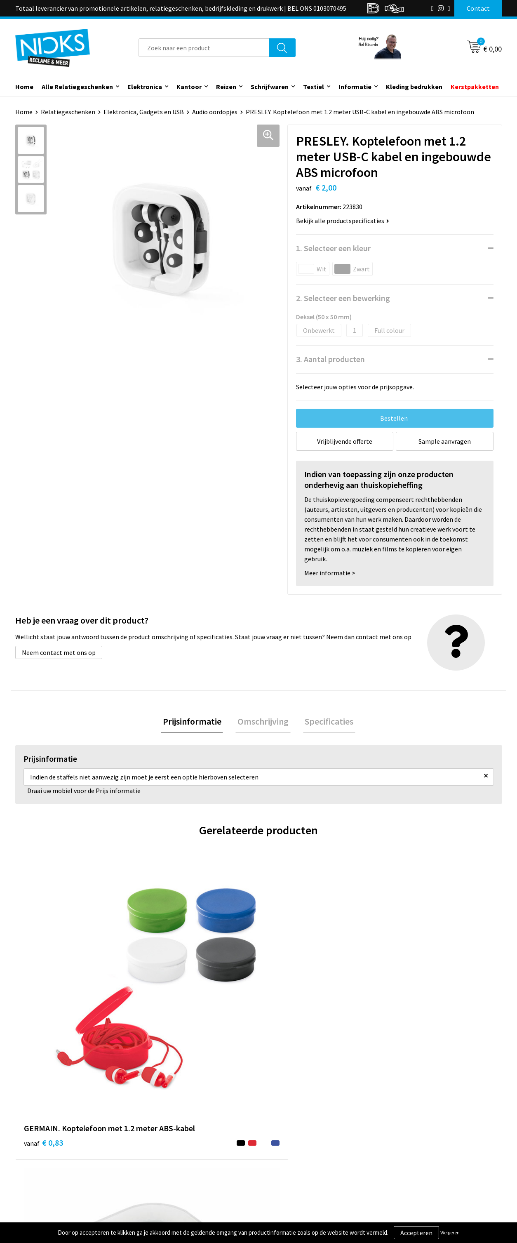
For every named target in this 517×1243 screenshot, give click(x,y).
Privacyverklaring (413, 1153)
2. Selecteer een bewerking (343, 298)
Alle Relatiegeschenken (77, 86)
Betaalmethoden (293, 1153)
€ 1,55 (286, 1005)
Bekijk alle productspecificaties (342, 221)
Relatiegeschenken (68, 112)
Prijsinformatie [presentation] (196, 722)
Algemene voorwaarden (422, 1128)
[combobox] (204, 47)
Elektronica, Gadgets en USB (143, 112)
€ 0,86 (408, 1005)
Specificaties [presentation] (325, 722)
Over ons (160, 1128)
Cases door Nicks (171, 1153)
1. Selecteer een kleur (333, 248)
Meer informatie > (329, 573)
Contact (280, 1128)
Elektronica (144, 86)
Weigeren (450, 1232)
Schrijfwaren (270, 86)
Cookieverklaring (413, 1141)
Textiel (313, 86)
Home (24, 86)
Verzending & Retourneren (306, 1141)
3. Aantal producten (330, 359)
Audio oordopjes (214, 112)
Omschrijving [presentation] (263, 722)
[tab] (196, 723)
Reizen (226, 86)
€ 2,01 (165, 1005)
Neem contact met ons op (59, 652)
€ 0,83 (43, 1005)
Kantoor (189, 86)
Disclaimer (404, 1166)
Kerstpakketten (475, 86)
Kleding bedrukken (414, 86)
